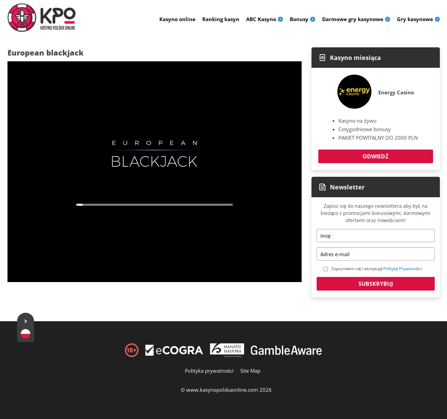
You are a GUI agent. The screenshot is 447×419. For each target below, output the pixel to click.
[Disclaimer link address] (174, 353)
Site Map (250, 370)
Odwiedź (375, 156)
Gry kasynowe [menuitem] (415, 19)
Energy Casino (396, 92)
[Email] (375, 254)
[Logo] (41, 18)
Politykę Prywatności (402, 268)
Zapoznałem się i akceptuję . (377, 268)
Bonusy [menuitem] (299, 19)
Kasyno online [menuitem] (177, 19)
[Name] (375, 235)
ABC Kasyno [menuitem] (261, 19)
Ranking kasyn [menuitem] (220, 19)
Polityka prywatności (209, 370)
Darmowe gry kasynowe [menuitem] (352, 19)
